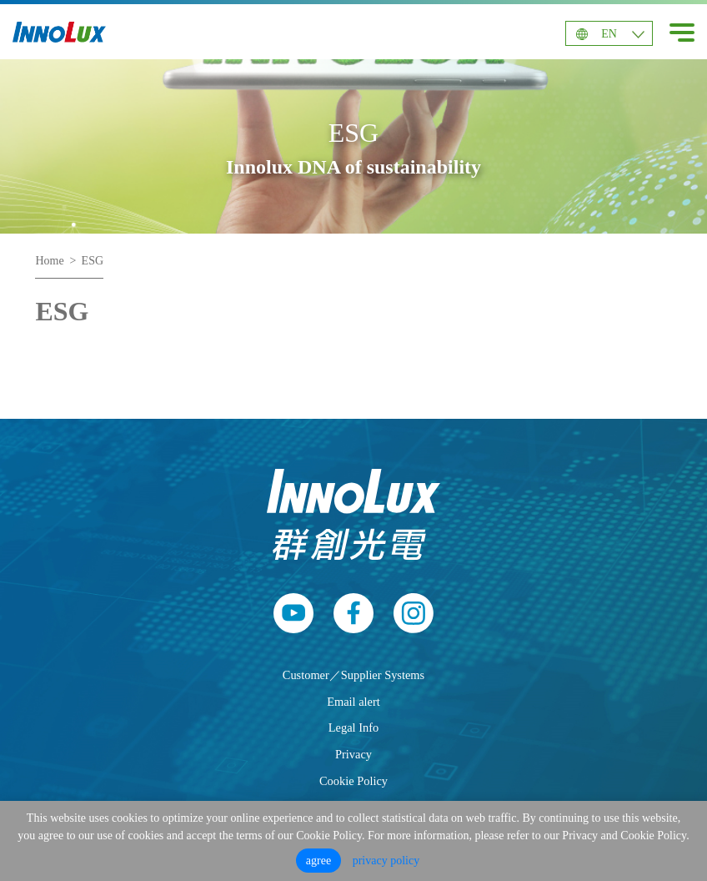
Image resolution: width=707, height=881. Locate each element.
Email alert (353, 701)
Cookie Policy (353, 781)
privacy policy (386, 860)
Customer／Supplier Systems (353, 675)
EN (609, 34)
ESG (92, 260)
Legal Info (353, 727)
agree (318, 860)
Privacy (353, 754)
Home (49, 260)
